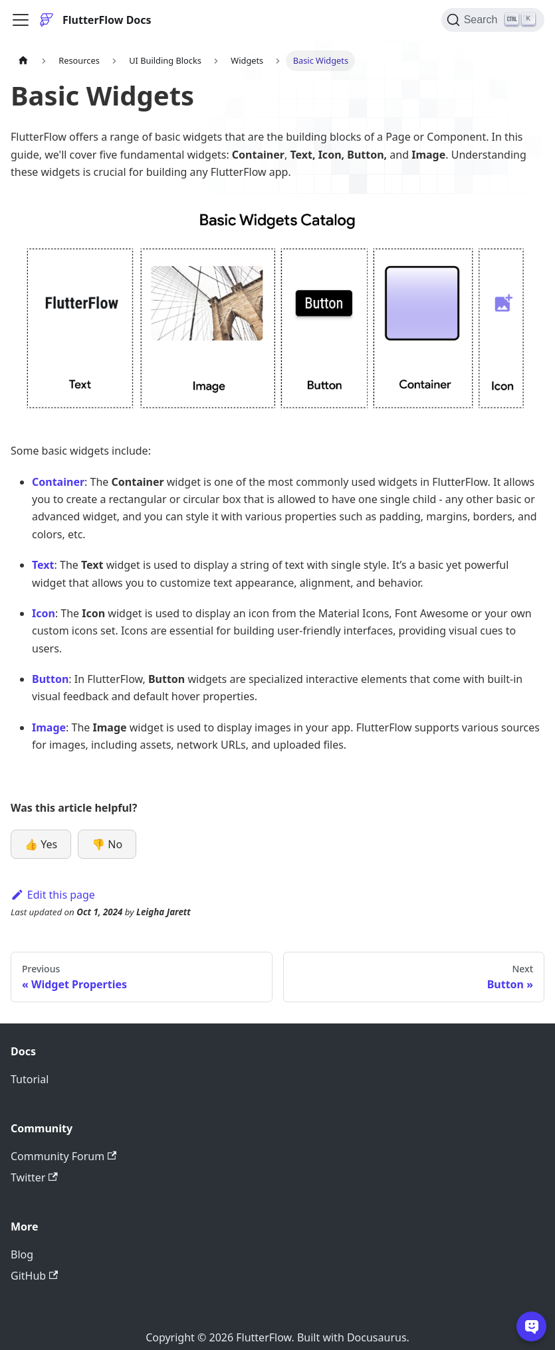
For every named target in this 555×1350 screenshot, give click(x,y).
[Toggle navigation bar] (21, 20)
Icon (43, 613)
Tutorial (30, 1079)
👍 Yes (41, 844)
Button (50, 679)
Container (58, 482)
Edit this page (53, 894)
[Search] (492, 20)
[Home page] (23, 60)
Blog (22, 1254)
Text (43, 565)
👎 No (107, 844)
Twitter (34, 1177)
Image (49, 727)
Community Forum (63, 1156)
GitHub (34, 1275)
